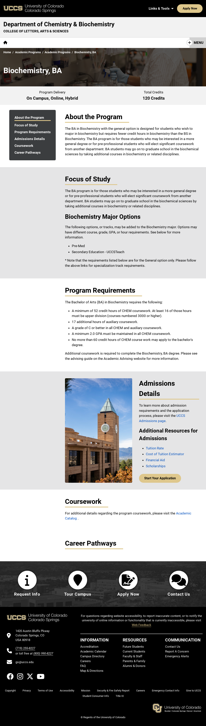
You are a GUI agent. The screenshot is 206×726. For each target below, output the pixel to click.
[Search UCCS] (198, 8)
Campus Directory (92, 656)
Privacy (27, 690)
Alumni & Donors (134, 666)
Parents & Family (134, 661)
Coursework (23, 146)
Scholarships (156, 466)
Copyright (10, 690)
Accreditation (89, 646)
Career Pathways (27, 152)
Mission (85, 690)
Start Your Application (159, 478)
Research (67, 43)
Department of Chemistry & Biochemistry (58, 24)
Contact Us (136, 43)
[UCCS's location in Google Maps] (34, 635)
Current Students (134, 651)
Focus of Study (26, 125)
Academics (45, 43)
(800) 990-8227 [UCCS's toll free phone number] (43, 653)
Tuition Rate (155, 448)
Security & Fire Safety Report (113, 690)
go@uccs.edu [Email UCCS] (24, 662)
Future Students (133, 646)
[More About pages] (22, 43)
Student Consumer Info (95, 695)
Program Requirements (32, 132)
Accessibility (67, 690)
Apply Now (177, 8)
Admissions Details (29, 139)
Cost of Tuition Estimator (165, 454)
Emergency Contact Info (165, 690)
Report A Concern (177, 651)
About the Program (29, 118)
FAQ (83, 666)
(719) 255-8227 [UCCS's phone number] (25, 648)
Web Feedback (141, 625)
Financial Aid (155, 460)
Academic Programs (28, 52)
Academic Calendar (93, 651)
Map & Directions (91, 671)
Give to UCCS (193, 690)
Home (7, 52)
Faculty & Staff (132, 656)
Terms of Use (45, 690)
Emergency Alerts (177, 656)
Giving (116, 43)
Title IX (120, 695)
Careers (85, 661)
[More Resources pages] (92, 43)
